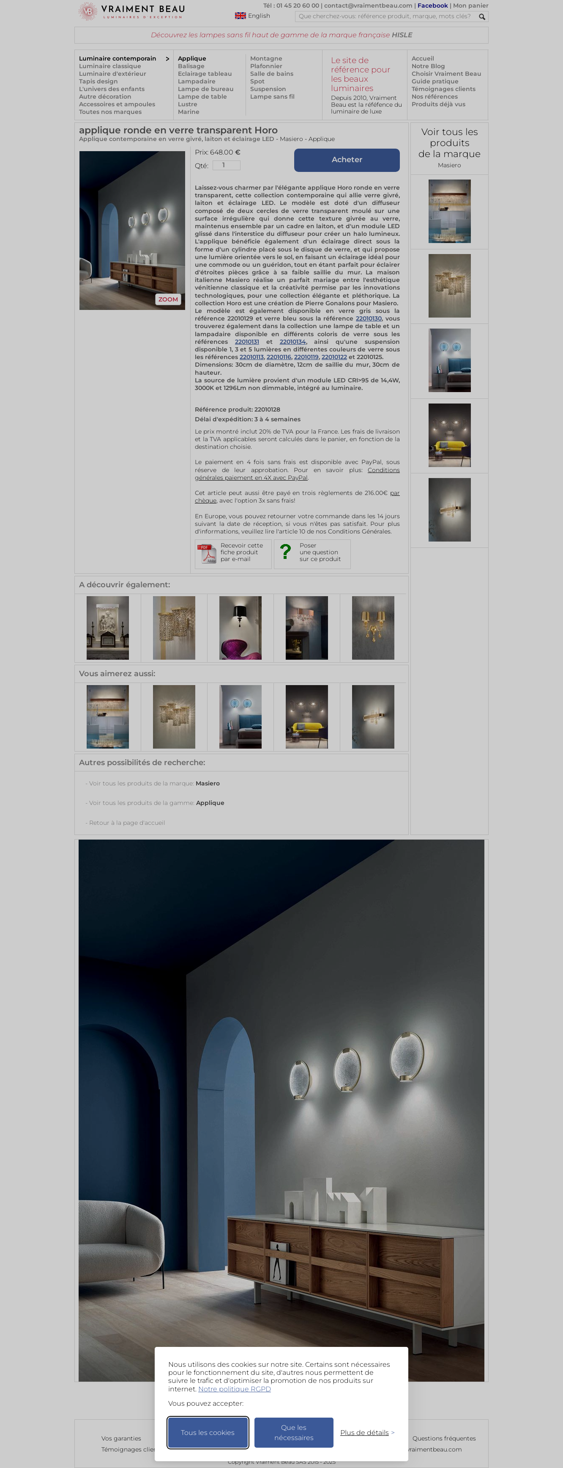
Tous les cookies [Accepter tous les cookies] (208, 1433)
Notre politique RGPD (234, 1389)
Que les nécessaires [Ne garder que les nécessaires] (294, 1433)
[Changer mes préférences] (363, 1433)
